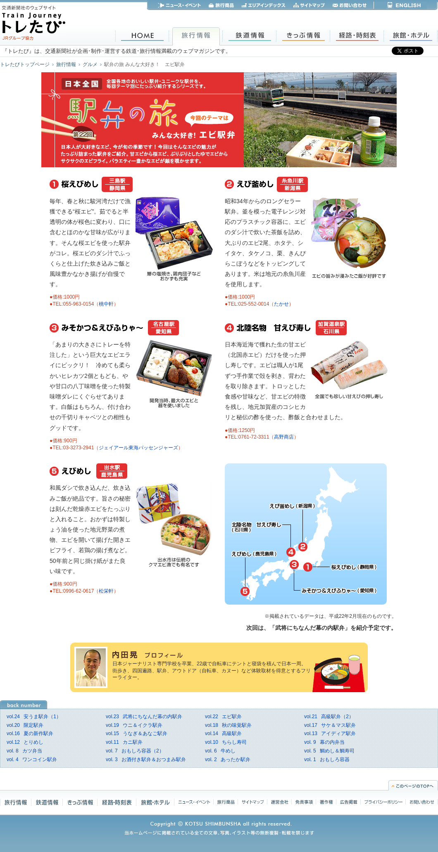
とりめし (25, 742)
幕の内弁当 (324, 742)
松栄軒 (106, 591)
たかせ (281, 304)
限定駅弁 (25, 725)
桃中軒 (106, 304)
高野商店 (284, 437)
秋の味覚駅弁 (228, 725)
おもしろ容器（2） (135, 751)
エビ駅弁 (223, 716)
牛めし (220, 751)
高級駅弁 (223, 733)
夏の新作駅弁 (30, 733)
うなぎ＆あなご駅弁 (136, 733)
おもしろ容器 (327, 759)
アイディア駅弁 (330, 733)
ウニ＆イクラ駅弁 (134, 725)
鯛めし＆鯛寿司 (329, 751)
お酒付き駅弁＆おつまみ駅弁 (146, 759)
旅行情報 (66, 64)
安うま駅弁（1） (34, 716)
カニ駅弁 (124, 742)
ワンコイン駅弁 (32, 759)
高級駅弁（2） (329, 716)
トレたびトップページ (25, 64)
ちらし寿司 (226, 742)
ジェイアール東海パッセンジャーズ (138, 448)
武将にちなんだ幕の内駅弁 (144, 716)
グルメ (90, 64)
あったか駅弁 (227, 759)
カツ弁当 (24, 751)
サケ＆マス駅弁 (330, 725)
